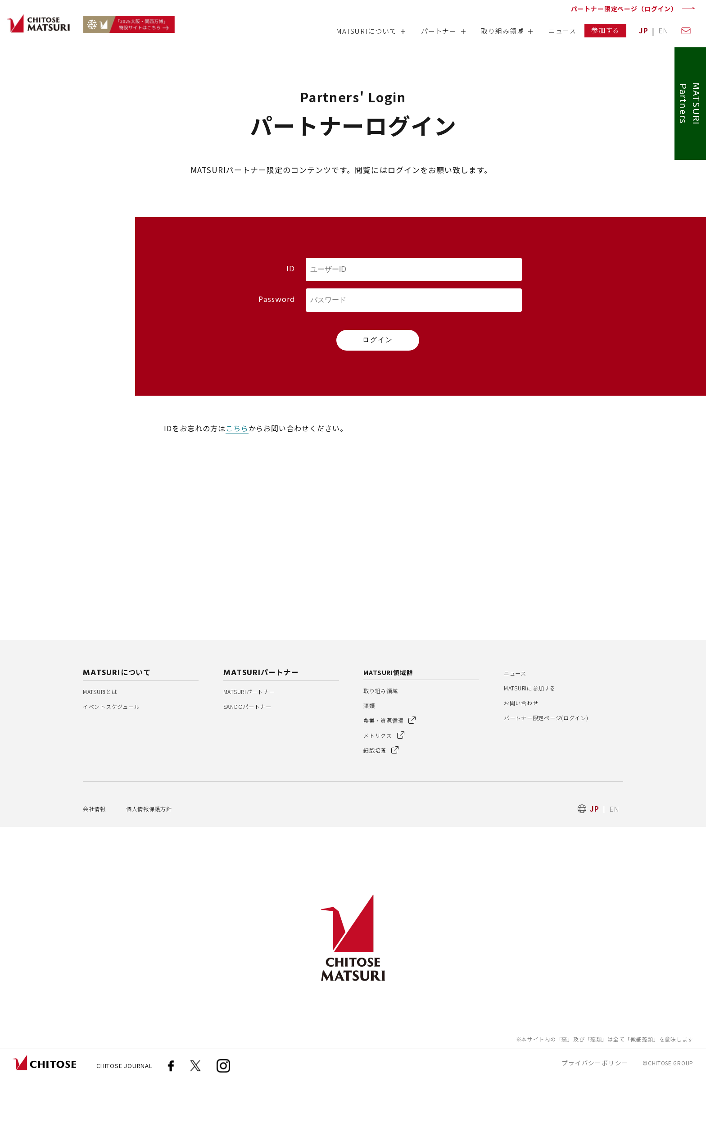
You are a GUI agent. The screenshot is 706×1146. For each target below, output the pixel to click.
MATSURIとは (106, 756)
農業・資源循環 (394, 785)
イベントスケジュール (118, 771)
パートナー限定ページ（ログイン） (624, 8)
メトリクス (387, 799)
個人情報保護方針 (160, 873)
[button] (370, 34)
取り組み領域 (384, 755)
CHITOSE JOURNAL (124, 1130)
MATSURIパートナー (257, 756)
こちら (237, 428)
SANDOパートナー (254, 771)
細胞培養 (384, 814)
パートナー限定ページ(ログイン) (556, 782)
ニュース (518, 737)
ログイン (377, 339)
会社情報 (97, 873)
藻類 (370, 770)
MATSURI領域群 (392, 736)
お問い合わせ (525, 767)
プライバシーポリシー (594, 1127)
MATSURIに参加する (538, 752)
